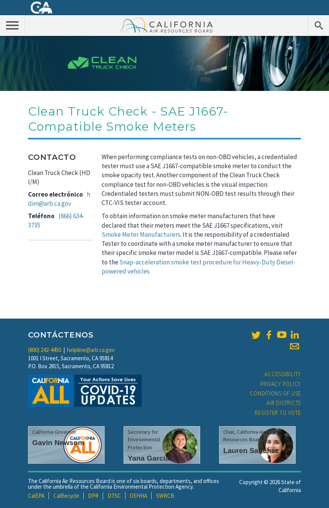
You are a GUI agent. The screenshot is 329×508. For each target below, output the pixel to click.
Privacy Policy (280, 384)
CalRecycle (66, 495)
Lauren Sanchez (251, 451)
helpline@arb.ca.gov (90, 349)
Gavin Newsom (58, 443)
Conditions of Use (275, 393)
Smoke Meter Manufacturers (141, 234)
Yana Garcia (148, 458)
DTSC (114, 495)
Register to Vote (278, 412)
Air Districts (283, 402)
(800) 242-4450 (44, 349)
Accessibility (283, 374)
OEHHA (138, 495)
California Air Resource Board (166, 24)
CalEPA (36, 495)
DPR (93, 495)
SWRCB (165, 495)
